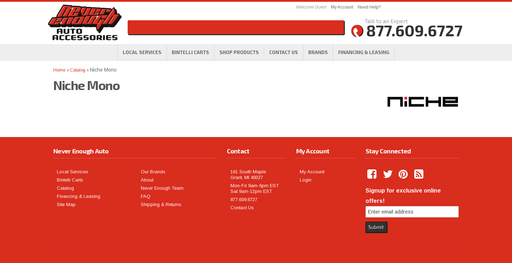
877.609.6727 (243, 199)
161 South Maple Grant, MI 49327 (248, 174)
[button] (239, 52)
